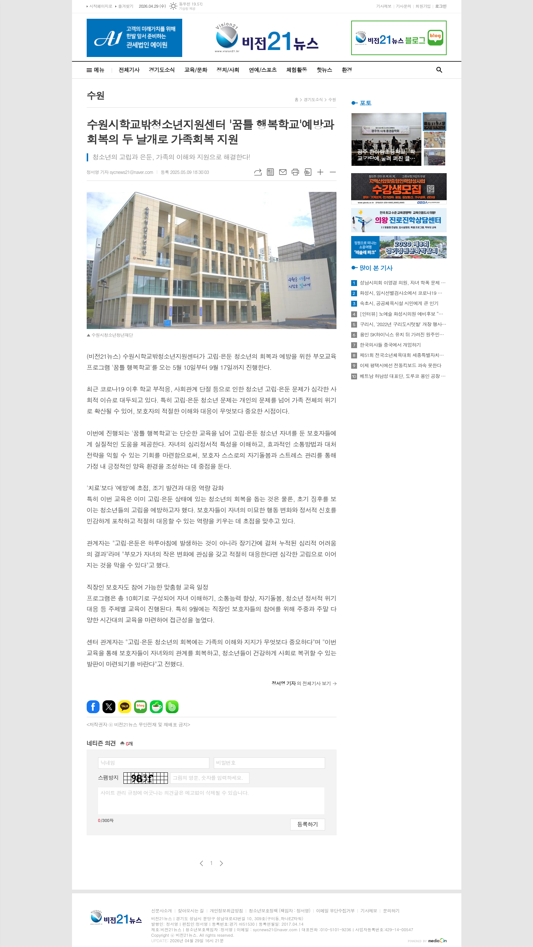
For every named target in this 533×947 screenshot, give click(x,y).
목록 (270, 172)
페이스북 (93, 706)
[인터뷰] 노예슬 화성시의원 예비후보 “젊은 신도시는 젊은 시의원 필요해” (403, 314)
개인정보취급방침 (226, 911)
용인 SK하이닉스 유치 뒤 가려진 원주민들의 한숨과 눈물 (403, 334)
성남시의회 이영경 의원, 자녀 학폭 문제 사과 (403, 282)
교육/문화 (195, 70)
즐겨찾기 (125, 6)
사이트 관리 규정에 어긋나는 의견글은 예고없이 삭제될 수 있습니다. (175, 792)
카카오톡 (124, 706)
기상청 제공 (187, 8)
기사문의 (403, 6)
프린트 (295, 172)
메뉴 (99, 70)
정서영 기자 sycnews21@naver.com (120, 172)
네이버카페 (156, 706)
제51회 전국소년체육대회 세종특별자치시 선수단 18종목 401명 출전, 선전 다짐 (403, 355)
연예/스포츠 (263, 70)
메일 (283, 172)
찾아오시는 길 (191, 911)
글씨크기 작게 (332, 172)
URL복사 (258, 172)
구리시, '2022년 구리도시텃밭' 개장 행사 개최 (403, 324)
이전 (201, 863)
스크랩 (307, 172)
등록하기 (307, 824)
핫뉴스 (324, 70)
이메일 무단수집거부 (335, 911)
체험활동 (296, 70)
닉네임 (108, 762)
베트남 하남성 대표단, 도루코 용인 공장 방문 (403, 376)
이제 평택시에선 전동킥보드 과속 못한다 (401, 365)
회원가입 (423, 6)
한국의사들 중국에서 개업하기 (390, 345)
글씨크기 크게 (320, 172)
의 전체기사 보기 (301, 683)
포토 (365, 103)
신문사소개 (161, 911)
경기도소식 (162, 70)
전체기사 (129, 70)
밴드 (172, 706)
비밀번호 (226, 762)
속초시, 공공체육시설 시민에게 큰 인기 (399, 303)
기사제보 (383, 6)
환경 (347, 70)
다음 (221, 863)
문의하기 (391, 911)
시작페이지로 (101, 6)
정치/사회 (227, 70)
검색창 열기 (439, 70)
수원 (332, 99)
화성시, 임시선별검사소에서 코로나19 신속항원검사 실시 (403, 293)
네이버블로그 (140, 706)
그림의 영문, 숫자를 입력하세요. (208, 777)
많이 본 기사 (376, 268)
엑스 (108, 706)
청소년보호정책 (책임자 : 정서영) (279, 911)
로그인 (440, 6)
